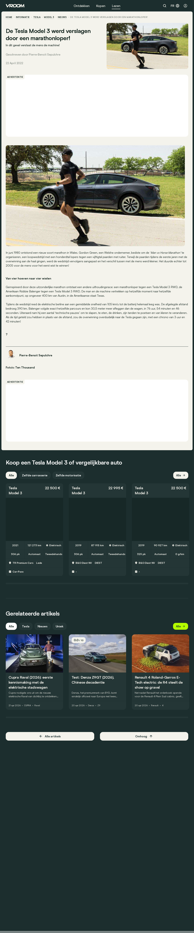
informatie (23, 17)
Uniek (59, 626)
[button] (34, 490)
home (9, 17)
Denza (91, 705)
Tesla (36, 17)
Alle (11, 475)
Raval (37, 705)
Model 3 (49, 17)
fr (175, 6)
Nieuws (42, 626)
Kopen (100, 6)
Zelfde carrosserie (34, 475)
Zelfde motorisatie (68, 475)
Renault (155, 705)
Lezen (116, 6)
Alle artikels (50, 736)
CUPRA (27, 705)
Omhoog (144, 736)
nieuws (62, 17)
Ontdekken (81, 6)
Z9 (98, 705)
